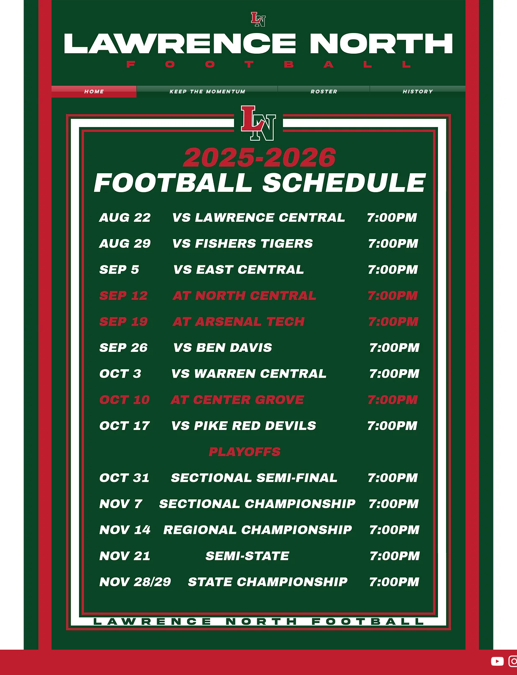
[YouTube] (497, 661)
